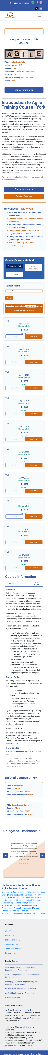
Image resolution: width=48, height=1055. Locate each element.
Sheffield (24, 911)
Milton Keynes (20, 903)
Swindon (35, 913)
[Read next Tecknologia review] (6, 855)
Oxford (34, 905)
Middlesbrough (8, 903)
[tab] (14, 268)
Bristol (4, 895)
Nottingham (26, 905)
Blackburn (32, 892)
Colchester (29, 895)
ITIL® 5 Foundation (12, 998)
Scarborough (15, 911)
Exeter (19, 898)
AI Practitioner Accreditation (19, 1010)
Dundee (5, 898)
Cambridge (12, 895)
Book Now (34, 336)
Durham (12, 898)
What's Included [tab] (36, 583)
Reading (5, 911)
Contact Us (9, 935)
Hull (32, 898)
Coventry (37, 895)
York (42, 913)
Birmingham (22, 892)
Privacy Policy (10, 953)
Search (9, 298)
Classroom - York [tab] (14, 266)
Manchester (36, 900)
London (28, 900)
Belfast (13, 892)
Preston (36, 908)
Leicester (11, 900)
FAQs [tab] (24, 583)
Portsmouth (27, 908)
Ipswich (38, 898)
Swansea (27, 913)
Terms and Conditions (13, 949)
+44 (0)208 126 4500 (18, 3)
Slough (31, 911)
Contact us (19, 764)
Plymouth (17, 908)
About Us (8, 931)
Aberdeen (5, 892)
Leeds (4, 900)
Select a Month (13, 285)
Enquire (15, 336)
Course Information (24, 90)
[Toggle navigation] (40, 15)
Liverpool (20, 900)
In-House (14, 274)
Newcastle (31, 903)
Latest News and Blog (13, 940)
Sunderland (18, 913)
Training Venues (11, 944)
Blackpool (41, 892)
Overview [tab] (11, 583)
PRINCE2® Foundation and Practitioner (20, 989)
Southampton (7, 913)
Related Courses (24, 196)
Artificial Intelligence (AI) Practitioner (19, 993)
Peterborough (7, 908)
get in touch (31, 306)
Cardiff (20, 895)
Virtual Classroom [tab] (33, 267)
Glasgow (26, 898)
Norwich (17, 905)
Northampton (7, 905)
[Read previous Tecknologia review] (42, 855)
